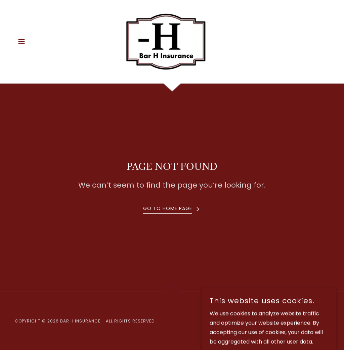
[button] (21, 41)
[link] (172, 41)
